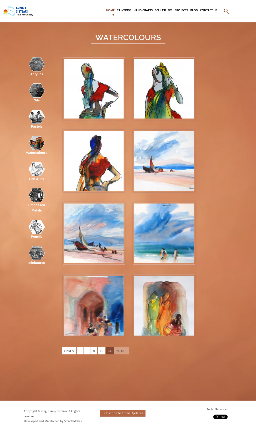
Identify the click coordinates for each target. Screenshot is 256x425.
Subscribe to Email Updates (123, 413)
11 (110, 351)
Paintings (124, 10)
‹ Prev (69, 351)
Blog (194, 10)
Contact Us (208, 10)
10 (101, 351)
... (87, 351)
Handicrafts (143, 10)
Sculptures (163, 10)
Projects (181, 10)
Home (110, 10)
